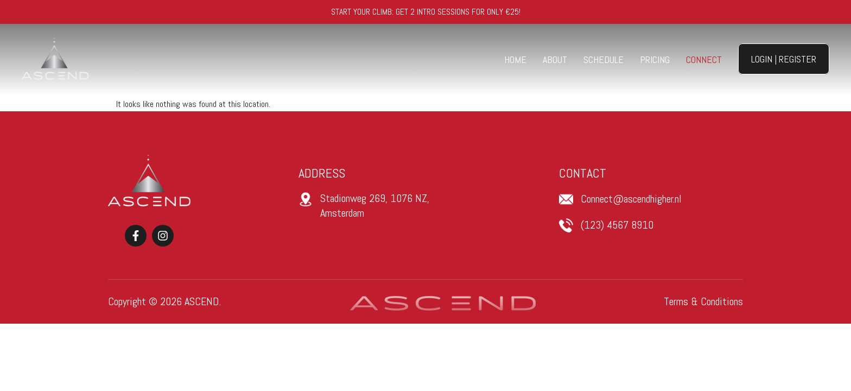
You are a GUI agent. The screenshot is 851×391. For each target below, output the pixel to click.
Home (515, 59)
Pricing (655, 59)
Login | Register (783, 59)
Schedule (603, 59)
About (555, 59)
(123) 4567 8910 (617, 225)
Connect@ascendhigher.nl (631, 199)
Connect (704, 59)
